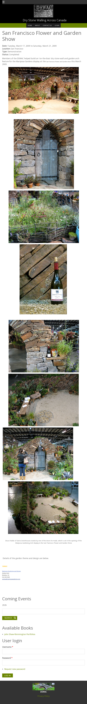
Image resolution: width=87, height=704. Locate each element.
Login (57, 25)
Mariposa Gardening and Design (11, 571)
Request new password (14, 669)
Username (7, 647)
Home (30, 25)
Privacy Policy (44, 696)
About (37, 25)
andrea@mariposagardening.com (11, 579)
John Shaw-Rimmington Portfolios (19, 634)
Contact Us (47, 25)
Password (7, 658)
